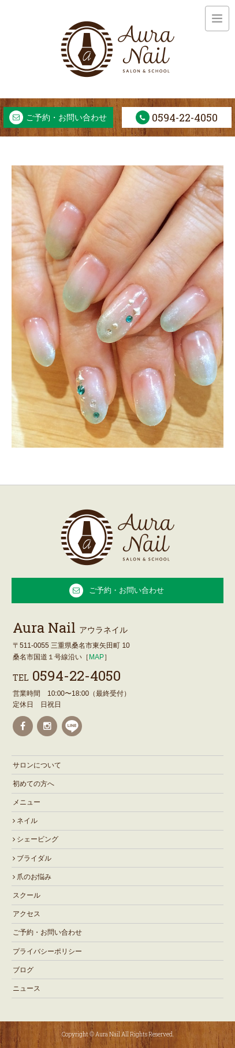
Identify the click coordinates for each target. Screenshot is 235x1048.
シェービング (35, 839)
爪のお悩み (32, 877)
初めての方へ (33, 784)
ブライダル (32, 858)
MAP (96, 657)
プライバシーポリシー (47, 951)
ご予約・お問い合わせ (66, 117)
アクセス (26, 914)
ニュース (26, 988)
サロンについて (37, 765)
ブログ (23, 970)
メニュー (26, 802)
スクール (26, 895)
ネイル (25, 821)
